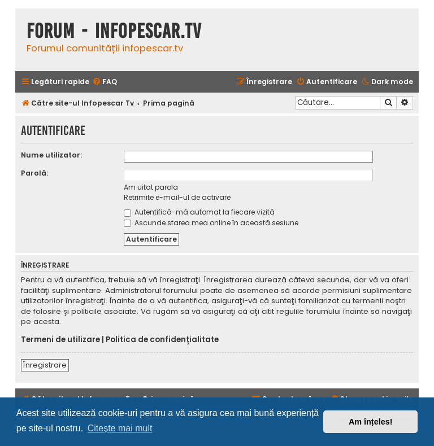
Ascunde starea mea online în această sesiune (211, 223)
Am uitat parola (151, 187)
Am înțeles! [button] (371, 421)
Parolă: (34, 173)
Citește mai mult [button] (120, 428)
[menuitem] (104, 82)
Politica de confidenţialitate (162, 340)
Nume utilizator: (51, 155)
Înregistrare (45, 365)
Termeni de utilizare (60, 340)
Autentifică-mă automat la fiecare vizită (199, 212)
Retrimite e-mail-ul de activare (177, 197)
